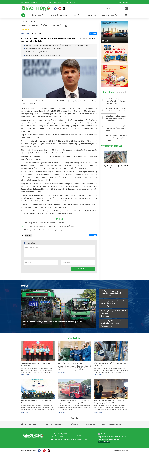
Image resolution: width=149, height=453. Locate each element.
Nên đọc (58, 219)
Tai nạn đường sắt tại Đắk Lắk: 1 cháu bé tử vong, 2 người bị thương (116, 137)
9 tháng (28, 235)
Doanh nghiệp (105, 305)
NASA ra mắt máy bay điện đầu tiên (37, 52)
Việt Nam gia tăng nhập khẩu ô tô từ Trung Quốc (113, 312)
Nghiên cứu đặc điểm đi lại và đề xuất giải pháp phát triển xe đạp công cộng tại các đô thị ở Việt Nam (57, 45)
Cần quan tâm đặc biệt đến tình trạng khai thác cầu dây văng (110, 364)
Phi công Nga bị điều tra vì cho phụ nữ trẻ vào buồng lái (43, 55)
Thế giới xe (74, 424)
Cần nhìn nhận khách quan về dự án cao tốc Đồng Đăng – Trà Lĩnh (113, 322)
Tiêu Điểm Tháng (111, 145)
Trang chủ (24, 21)
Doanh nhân (32, 21)
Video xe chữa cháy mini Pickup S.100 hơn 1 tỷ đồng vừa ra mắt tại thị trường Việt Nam (73, 401)
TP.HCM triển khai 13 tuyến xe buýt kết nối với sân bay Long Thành (52, 321)
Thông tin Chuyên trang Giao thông (29, 2)
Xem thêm (74, 417)
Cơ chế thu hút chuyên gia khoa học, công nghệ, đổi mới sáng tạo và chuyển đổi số (49, 226)
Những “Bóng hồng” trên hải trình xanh (72, 363)
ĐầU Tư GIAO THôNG (38, 15)
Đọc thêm (74, 337)
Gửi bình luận (83, 268)
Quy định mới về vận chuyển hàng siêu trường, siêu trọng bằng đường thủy (116, 101)
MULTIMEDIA (92, 15)
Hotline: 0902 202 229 (70, 2)
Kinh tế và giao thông (111, 424)
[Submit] (126, 8)
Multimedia (90, 424)
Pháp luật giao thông (53, 424)
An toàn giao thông (106, 295)
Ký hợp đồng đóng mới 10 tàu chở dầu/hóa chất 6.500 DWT (112, 302)
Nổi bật (25, 286)
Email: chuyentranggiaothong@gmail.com (51, 2)
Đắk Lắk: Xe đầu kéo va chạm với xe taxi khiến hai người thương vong (116, 118)
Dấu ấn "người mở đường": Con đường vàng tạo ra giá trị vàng (43, 229)
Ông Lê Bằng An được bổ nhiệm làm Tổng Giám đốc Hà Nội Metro (44, 222)
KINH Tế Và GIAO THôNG (110, 15)
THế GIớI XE (77, 15)
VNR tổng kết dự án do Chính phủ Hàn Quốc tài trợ (37, 401)
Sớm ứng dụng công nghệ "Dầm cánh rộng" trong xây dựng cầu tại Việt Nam (109, 401)
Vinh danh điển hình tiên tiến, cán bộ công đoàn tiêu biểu (36, 364)
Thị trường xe (105, 315)
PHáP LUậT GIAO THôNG (59, 15)
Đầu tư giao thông (106, 325)
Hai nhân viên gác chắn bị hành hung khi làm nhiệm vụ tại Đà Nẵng (117, 128)
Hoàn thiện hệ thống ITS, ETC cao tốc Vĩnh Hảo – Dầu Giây (116, 109)
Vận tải (25, 324)
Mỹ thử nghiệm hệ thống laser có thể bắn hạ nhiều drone (43, 48)
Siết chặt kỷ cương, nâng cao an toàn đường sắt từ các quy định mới (113, 292)
